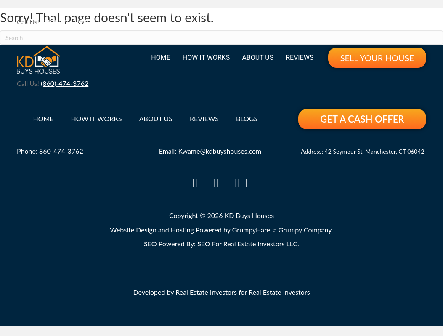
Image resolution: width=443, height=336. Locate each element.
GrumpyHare (251, 230)
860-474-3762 (61, 151)
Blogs (246, 119)
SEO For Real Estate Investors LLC (247, 244)
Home (160, 57)
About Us (257, 57)
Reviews (299, 57)
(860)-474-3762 (64, 22)
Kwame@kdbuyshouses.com (219, 151)
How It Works (206, 57)
